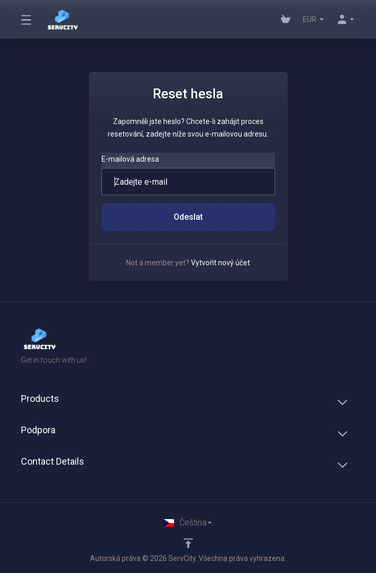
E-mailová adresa (130, 159)
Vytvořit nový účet (220, 263)
